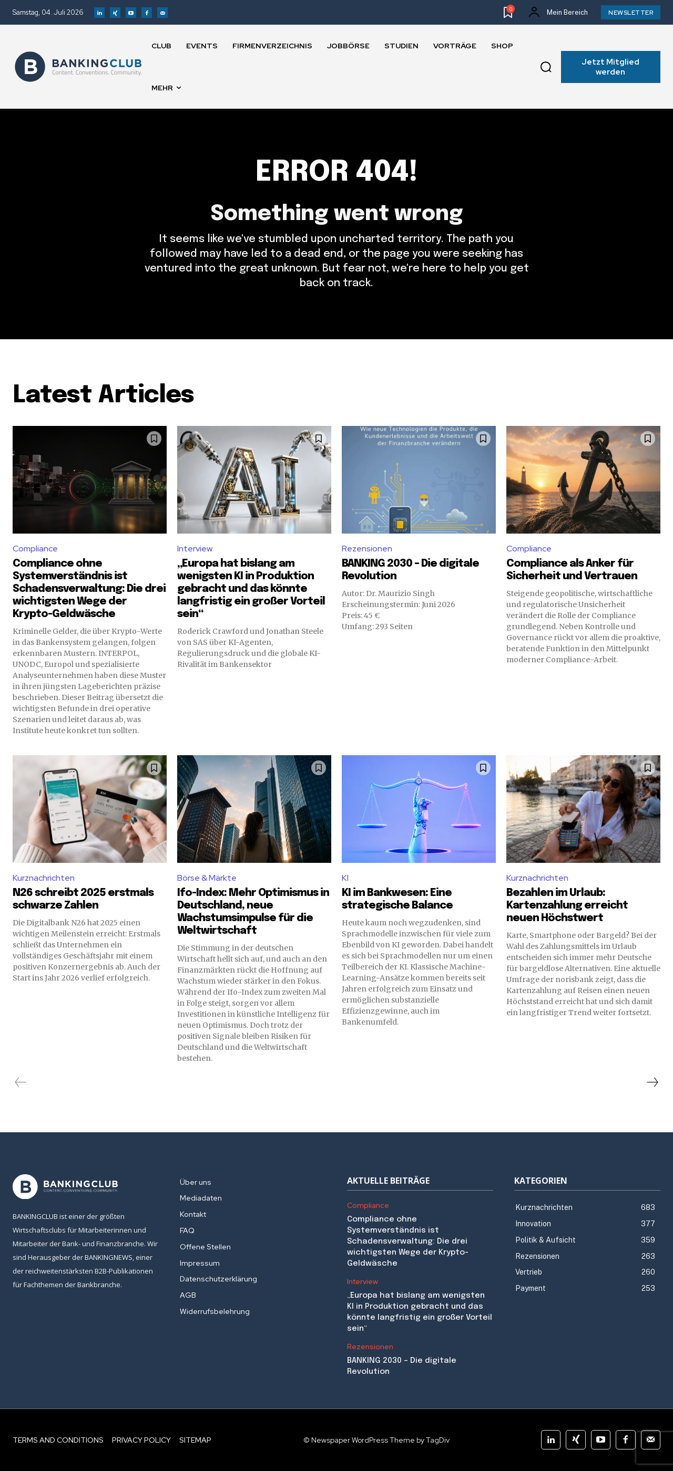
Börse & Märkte (207, 877)
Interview (194, 548)
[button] (546, 67)
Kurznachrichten (44, 877)
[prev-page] (21, 1082)
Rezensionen (367, 548)
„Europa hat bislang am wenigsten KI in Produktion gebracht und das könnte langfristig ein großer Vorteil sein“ (251, 589)
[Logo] (78, 66)
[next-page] (652, 1082)
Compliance (35, 548)
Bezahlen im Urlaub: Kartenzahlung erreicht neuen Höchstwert (567, 906)
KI (345, 877)
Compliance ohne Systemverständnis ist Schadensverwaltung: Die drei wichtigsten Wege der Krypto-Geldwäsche (89, 589)
